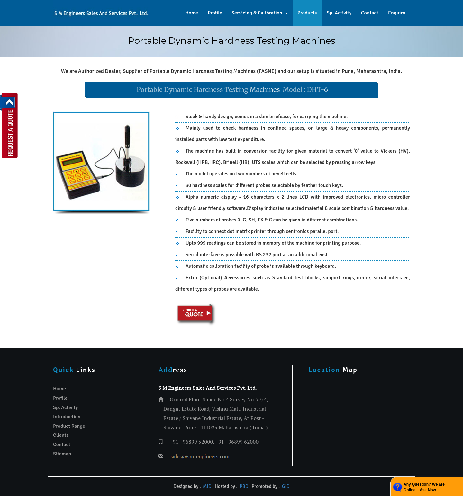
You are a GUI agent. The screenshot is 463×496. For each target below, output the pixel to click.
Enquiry (396, 13)
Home (191, 13)
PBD (244, 486)
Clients (60, 435)
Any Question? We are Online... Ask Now (424, 487)
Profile (215, 13)
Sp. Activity (339, 13)
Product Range (69, 426)
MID (207, 486)
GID (285, 486)
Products (307, 13)
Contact (369, 13)
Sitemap (62, 454)
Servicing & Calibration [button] (260, 13)
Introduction (66, 417)
